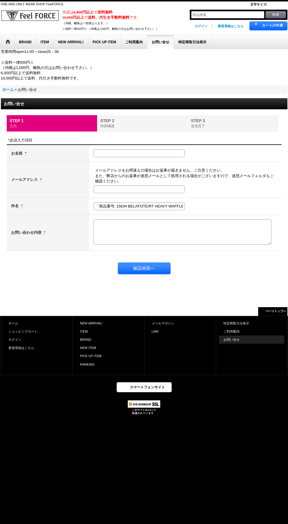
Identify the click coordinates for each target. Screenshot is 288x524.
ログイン (201, 26)
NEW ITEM (88, 348)
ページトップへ (275, 311)
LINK (155, 331)
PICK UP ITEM (90, 356)
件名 (15, 206)
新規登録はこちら (231, 26)
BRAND (86, 339)
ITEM (84, 331)
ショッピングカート (22, 331)
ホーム (13, 323)
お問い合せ (231, 339)
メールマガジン (163, 323)
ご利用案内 (231, 331)
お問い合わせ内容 (27, 232)
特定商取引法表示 (236, 323)
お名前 (17, 153)
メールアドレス (25, 179)
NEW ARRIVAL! (91, 323)
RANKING (87, 364)
